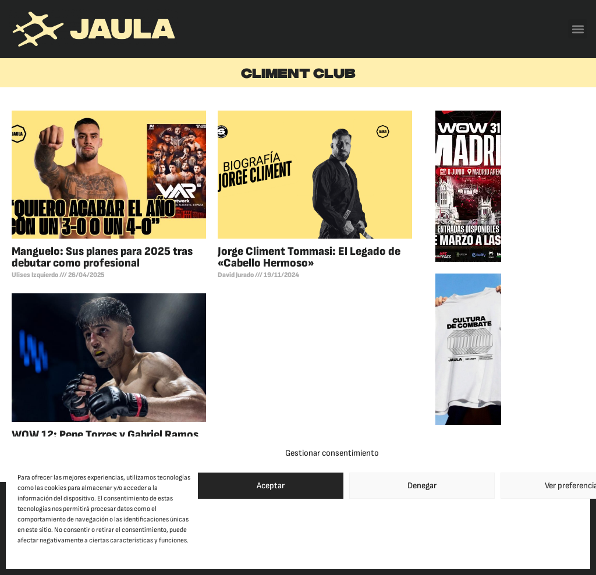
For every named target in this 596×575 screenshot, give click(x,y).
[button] (577, 28)
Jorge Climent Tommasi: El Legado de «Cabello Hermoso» (309, 257)
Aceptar (271, 485)
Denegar (422, 485)
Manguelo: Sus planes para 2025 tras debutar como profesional (102, 257)
